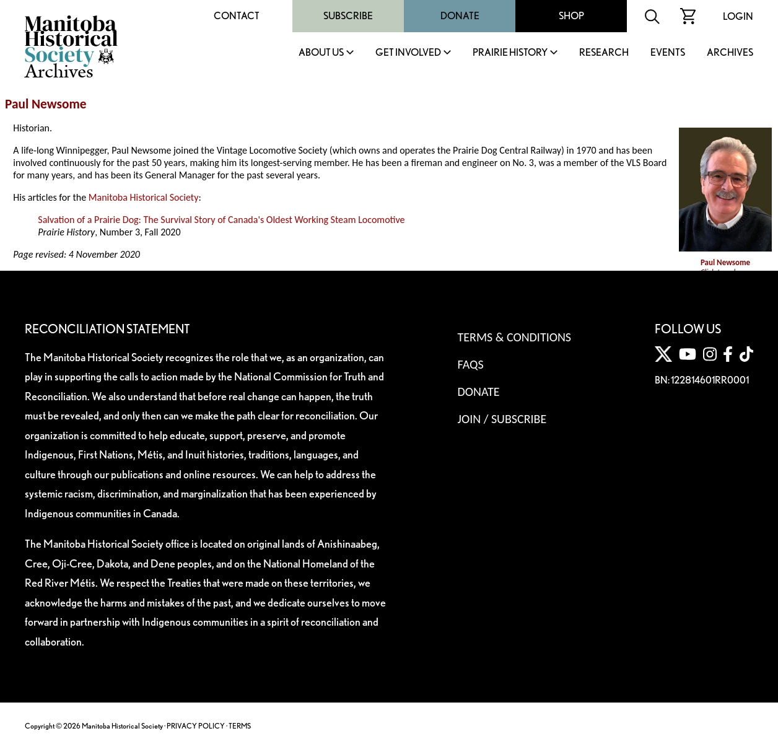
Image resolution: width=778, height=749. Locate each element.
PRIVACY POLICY (196, 725)
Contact (237, 16)
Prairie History (510, 53)
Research (604, 53)
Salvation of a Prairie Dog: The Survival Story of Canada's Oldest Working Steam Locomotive (221, 220)
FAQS (471, 364)
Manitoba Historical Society (144, 197)
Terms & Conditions (514, 337)
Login (738, 16)
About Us (321, 53)
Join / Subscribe (502, 418)
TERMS (240, 725)
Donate (459, 16)
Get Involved (408, 53)
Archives (730, 53)
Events (667, 53)
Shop (571, 16)
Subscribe (348, 16)
